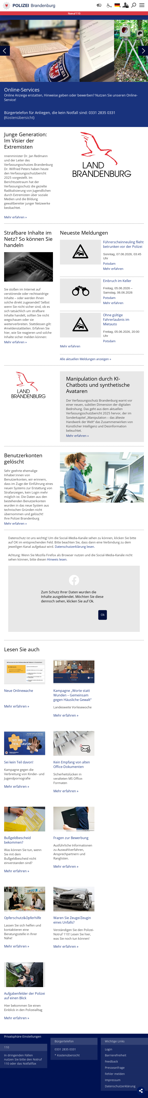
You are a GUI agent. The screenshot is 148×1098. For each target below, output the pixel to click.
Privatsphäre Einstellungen (22, 1036)
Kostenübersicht (19, 117)
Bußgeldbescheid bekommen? (17, 840)
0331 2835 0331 (65, 1049)
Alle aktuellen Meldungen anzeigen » (85, 359)
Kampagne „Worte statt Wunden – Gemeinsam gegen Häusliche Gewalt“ (72, 695)
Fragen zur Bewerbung (70, 838)
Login (108, 1049)
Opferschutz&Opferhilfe (22, 918)
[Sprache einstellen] (117, 5)
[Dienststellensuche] (99, 5)
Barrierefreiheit (115, 1055)
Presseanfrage (115, 1068)
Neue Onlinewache (18, 690)
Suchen (134, 5)
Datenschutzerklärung (120, 1086)
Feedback (111, 1061)
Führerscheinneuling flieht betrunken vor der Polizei (123, 244)
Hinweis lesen (57, 559)
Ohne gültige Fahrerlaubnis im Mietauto (116, 319)
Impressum (112, 1080)
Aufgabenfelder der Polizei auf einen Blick (24, 995)
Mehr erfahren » (15, 217)
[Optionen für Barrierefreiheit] (108, 5)
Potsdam (109, 263)
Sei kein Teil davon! (18, 762)
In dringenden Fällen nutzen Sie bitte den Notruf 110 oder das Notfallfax (23, 1059)
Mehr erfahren (113, 269)
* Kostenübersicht (67, 1055)
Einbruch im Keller (117, 281)
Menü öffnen (142, 5)
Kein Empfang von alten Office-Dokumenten (71, 764)
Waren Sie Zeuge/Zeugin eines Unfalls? (72, 920)
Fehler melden (115, 1074)
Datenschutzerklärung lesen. (75, 546)
